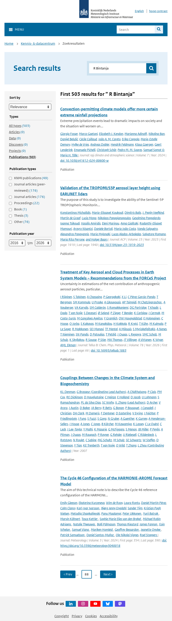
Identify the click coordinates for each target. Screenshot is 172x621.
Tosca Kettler (90, 519)
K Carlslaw (140, 313)
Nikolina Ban (156, 134)
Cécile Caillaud (88, 139)
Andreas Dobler (99, 144)
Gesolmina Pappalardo (146, 218)
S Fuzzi (91, 418)
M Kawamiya (123, 424)
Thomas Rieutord (127, 524)
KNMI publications (31, 178)
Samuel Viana (81, 529)
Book (20, 209)
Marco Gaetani (88, 134)
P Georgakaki (111, 297)
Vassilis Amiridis (91, 223)
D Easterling (123, 413)
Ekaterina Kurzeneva (92, 503)
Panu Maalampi (111, 513)
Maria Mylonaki (100, 234)
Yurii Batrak (151, 513)
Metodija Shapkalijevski (85, 513)
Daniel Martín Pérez (153, 503)
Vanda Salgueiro (147, 229)
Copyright (61, 616)
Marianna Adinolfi (136, 134)
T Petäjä (111, 334)
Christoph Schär (106, 150)
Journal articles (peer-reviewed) (30, 187)
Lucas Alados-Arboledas (126, 234)
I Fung (82, 418)
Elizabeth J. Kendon (111, 134)
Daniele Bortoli (103, 229)
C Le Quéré (152, 424)
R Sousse (91, 340)
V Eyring (137, 413)
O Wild (120, 445)
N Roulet (78, 440)
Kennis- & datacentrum (38, 43)
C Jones (95, 424)
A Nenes (162, 329)
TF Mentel (111, 329)
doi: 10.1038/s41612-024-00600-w (84, 160)
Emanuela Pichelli (84, 150)
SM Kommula (81, 302)
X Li (124, 297)
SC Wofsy (108, 402)
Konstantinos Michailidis (75, 212)
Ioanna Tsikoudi (70, 223)
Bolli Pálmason (106, 524)
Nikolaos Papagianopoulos (114, 218)
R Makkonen (80, 329)
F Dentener (107, 413)
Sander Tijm (135, 508)
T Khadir (153, 307)
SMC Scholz (149, 334)
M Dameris (92, 413)
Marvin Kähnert (70, 519)
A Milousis (125, 329)
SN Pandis (82, 334)
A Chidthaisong (136, 392)
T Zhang (131, 445)
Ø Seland (103, 313)
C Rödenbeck (146, 434)
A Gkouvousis (112, 302)
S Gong (101, 418)
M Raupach (89, 434)
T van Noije (75, 313)
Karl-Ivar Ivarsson (88, 508)
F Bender (127, 313)
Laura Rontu (132, 503)
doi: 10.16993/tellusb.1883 (108, 350)
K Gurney (141, 418)
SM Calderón (98, 307)
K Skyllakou (76, 340)
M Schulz (119, 440)
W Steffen (149, 440)
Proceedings (26, 203)
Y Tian (78, 445)
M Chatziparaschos (150, 302)
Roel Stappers (149, 535)
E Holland (123, 397)
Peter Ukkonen (132, 513)
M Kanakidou (103, 323)
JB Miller (143, 429)
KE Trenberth (91, 445)
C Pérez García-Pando (141, 297)
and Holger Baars (97, 239)
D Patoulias (97, 334)
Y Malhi (88, 429)
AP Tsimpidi (129, 302)
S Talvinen (79, 297)
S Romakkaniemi (117, 307)
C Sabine (91, 440)
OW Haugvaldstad (130, 318)
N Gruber (113, 418)
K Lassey (138, 424)
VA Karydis (81, 307)
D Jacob (135, 397)
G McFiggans (116, 429)
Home (8, 43)
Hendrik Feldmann (122, 144)
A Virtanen (144, 340)
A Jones (85, 424)
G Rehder (116, 434)
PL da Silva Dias (91, 402)
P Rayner (103, 434)
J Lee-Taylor (74, 429)
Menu (19, 29)
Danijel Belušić (69, 139)
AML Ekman (68, 345)
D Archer (152, 402)
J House (74, 424)
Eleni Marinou (110, 223)
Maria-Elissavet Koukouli (107, 212)
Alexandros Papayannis (74, 234)
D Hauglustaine (93, 397)
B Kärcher (107, 424)
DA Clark (78, 413)
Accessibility (109, 616)
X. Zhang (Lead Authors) (130, 402)
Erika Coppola (130, 139)
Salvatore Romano (154, 234)
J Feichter (149, 413)
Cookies (91, 616)
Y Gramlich (110, 318)
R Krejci (133, 323)
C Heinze (110, 397)
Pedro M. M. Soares (130, 150)
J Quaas (122, 334)
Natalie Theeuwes (84, 524)
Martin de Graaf (70, 218)
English (139, 11)
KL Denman (67, 392)
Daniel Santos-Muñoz (100, 535)
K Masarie (100, 429)
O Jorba (74, 323)
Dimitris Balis (133, 212)
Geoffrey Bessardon (127, 529)
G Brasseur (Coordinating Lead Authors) (101, 392)
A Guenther (127, 418)
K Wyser (158, 340)
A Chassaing (94, 297)
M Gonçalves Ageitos (90, 318)
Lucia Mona (89, 218)
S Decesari (90, 313)
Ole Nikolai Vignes (127, 535)
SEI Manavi (97, 329)
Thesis (21, 215)
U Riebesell (129, 434)
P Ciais (152, 392)
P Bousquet (132, 408)
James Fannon (149, 524)
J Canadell (147, 408)
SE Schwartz (133, 440)
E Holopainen (151, 318)
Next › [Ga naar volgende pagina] (107, 574)
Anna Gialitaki (129, 223)
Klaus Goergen (144, 144)
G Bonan (118, 408)
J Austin (73, 408)
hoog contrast (158, 11)
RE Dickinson (74, 397)
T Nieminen (67, 334)
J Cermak (154, 313)
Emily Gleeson (68, 503)
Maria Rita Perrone (72, 239)
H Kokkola (120, 323)
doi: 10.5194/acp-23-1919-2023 (122, 245)
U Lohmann (149, 397)
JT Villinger (130, 340)
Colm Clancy (67, 508)
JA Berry (96, 408)
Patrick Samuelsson (72, 535)
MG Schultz (105, 440)
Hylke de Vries (80, 144)
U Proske (97, 302)
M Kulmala (156, 323)
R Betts (107, 408)
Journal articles (29, 197)
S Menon (131, 429)
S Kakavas (87, 323)
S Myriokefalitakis (144, 329)
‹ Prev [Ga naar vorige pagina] (68, 574)
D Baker (85, 408)
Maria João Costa (125, 229)
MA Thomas (114, 340)
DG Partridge (138, 307)
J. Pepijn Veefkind (153, 212)
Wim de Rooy (114, 503)
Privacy (77, 616)
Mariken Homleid (102, 529)
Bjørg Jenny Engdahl (113, 508)
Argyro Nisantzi (83, 229)
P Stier (102, 340)
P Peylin (155, 429)
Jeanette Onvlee (151, 529)
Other (22, 222)
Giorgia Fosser (69, 134)
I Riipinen (66, 297)
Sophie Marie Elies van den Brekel (121, 519)
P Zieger (115, 313)
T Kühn (143, 323)
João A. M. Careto (109, 139)
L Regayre (135, 334)
